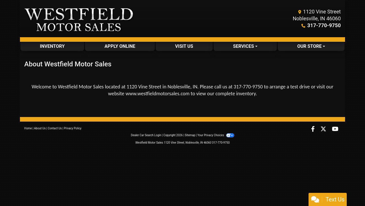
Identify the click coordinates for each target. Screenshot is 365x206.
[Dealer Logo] (79, 18)
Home (28, 128)
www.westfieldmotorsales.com (157, 93)
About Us (40, 128)
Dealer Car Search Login (146, 135)
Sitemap (190, 135)
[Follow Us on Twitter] (324, 129)
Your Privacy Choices (215, 135)
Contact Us (55, 128)
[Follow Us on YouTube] (335, 129)
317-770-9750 (324, 25)
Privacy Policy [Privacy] (73, 128)
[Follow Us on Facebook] (313, 129)
